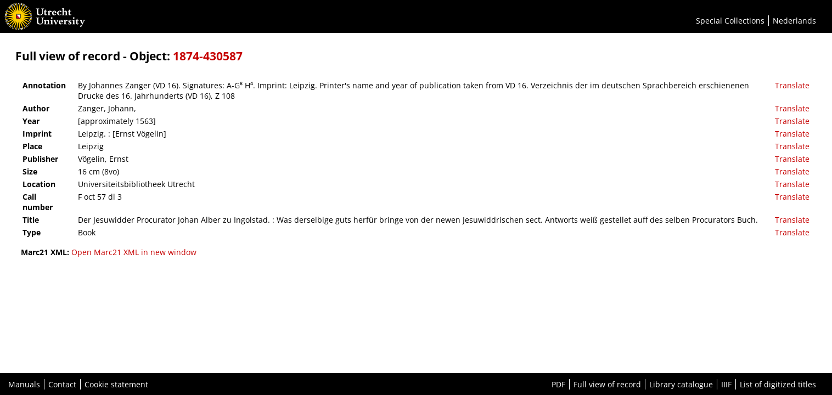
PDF (558, 384)
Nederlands (794, 20)
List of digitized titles (778, 384)
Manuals (24, 384)
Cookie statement (116, 384)
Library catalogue (681, 384)
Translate (792, 85)
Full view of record (607, 384)
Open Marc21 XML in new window (133, 252)
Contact (62, 384)
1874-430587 (208, 56)
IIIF (726, 384)
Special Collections (730, 20)
